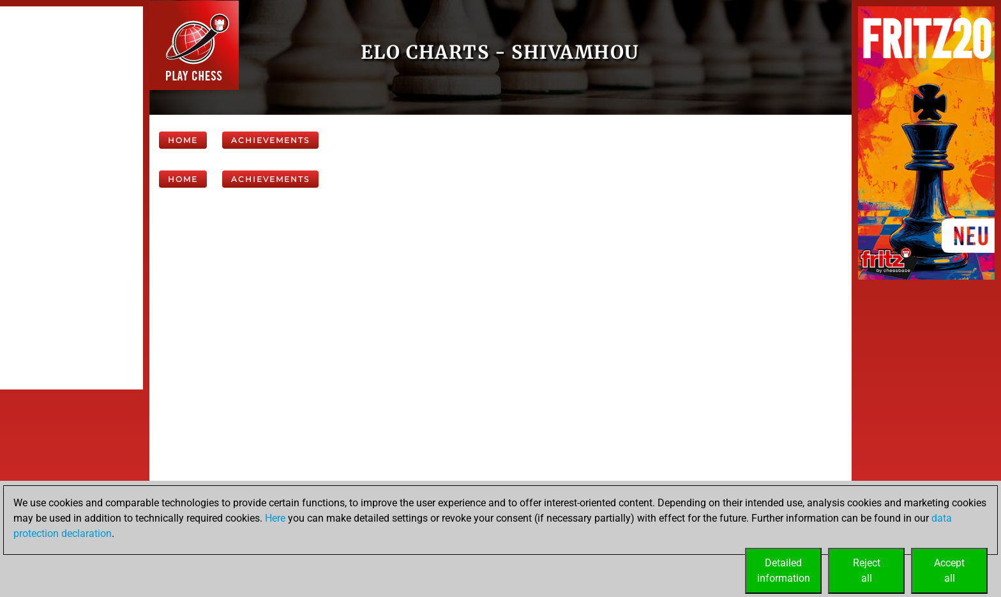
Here (275, 518)
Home (183, 140)
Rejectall (866, 570)
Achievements (270, 140)
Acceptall (949, 570)
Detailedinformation (783, 570)
